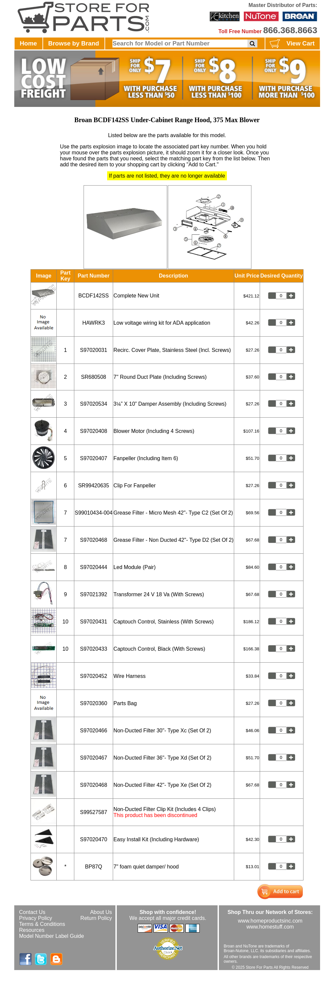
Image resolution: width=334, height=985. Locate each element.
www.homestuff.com (270, 927)
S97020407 (93, 458)
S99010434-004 (93, 513)
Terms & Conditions (42, 924)
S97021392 (93, 594)
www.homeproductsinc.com (270, 921)
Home (28, 43)
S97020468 (93, 540)
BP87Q (93, 866)
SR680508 (93, 377)
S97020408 (93, 431)
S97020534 (93, 404)
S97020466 (93, 730)
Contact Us (32, 912)
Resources (31, 930)
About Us (101, 912)
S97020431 (93, 621)
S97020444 (93, 567)
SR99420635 (93, 485)
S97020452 (93, 676)
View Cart (291, 44)
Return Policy (96, 918)
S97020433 (93, 649)
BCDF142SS (93, 295)
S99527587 (93, 812)
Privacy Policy (35, 918)
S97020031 (93, 350)
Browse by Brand (73, 43)
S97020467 (93, 758)
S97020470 (93, 839)
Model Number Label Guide (51, 936)
